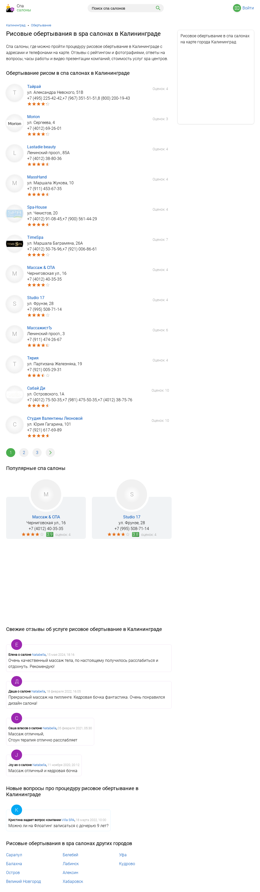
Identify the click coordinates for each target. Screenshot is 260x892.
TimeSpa (35, 237)
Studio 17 (35, 297)
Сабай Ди (36, 388)
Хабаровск (73, 881)
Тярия (33, 358)
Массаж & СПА (41, 267)
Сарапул (14, 854)
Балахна (14, 863)
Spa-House (37, 207)
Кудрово (127, 863)
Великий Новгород (23, 881)
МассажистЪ (39, 327)
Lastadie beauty (41, 146)
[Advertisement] (89, 582)
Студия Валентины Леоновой (55, 418)
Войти (248, 8)
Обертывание (41, 25)
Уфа (123, 854)
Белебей (70, 854)
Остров (13, 872)
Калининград (15, 25)
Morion (33, 116)
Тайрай (34, 86)
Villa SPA (68, 820)
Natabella (39, 655)
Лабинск (71, 863)
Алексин (70, 872)
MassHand (37, 177)
